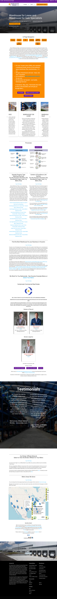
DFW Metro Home (32, 567)
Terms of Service (32, 590)
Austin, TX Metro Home (33, 576)
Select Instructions (19, 44)
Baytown (45, 266)
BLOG (33, 4)
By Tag (30, 584)
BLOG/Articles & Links (14, 568)
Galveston (16, 267)
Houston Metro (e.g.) (38, 40)
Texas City (20, 267)
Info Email (26, 531)
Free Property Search (42, 4)
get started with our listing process (16, 57)
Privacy (30, 591)
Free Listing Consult (31, 368)
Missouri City (11, 267)
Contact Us (37, 531)
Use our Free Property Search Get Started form (34, 55)
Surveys (19, 40)
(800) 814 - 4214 (13, 56)
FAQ (30, 588)
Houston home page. (42, 482)
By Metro (30, 582)
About (30, 593)
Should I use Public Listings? (32, 92)
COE (25, 40)
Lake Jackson (40, 267)
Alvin (44, 267)
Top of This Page (19, 184)
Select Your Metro (28, 278)
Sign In (40, 582)
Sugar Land (28, 266)
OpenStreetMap (43, 519)
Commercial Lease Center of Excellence (38, 218)
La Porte (32, 267)
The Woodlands (33, 266)
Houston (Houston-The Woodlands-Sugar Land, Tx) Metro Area (36, 261)
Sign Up (40, 584)
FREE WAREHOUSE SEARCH (32, 76)
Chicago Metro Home (33, 571)
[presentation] (7, 116)
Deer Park (36, 267)
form (39, 470)
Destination (32, 40)
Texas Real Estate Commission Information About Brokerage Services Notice (42, 570)
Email (21, 329)
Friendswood (24, 267)
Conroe (42, 266)
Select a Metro (37, 44)
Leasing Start (18, 147)
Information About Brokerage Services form (24, 371)
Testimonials (44, 40)
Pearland (24, 266)
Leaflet (38, 519)
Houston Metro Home (33, 565)
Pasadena (21, 266)
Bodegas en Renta (28, 95)
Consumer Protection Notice (30, 372)
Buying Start (38, 147)
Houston (17, 266)
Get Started (20, 92)
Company (26, 4)
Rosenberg (29, 267)
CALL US (40, 368)
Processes (13, 40)
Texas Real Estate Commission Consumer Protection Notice (43, 577)
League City (39, 266)
